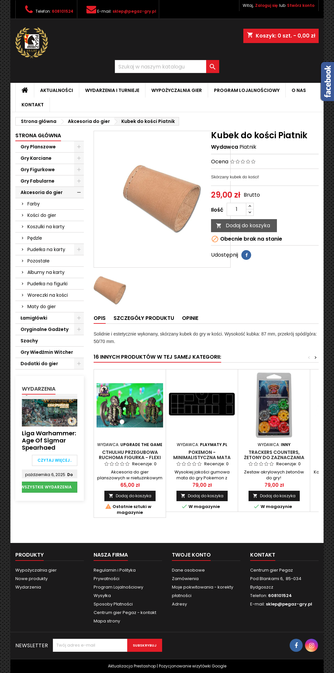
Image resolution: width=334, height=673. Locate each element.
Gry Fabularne (37, 181)
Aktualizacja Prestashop (132, 666)
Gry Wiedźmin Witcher (47, 352)
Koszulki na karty (46, 226)
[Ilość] (236, 209)
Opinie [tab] (190, 318)
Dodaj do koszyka (243, 225)
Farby (33, 204)
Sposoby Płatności (113, 604)
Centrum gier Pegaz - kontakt (125, 612)
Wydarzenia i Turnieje (112, 90)
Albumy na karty (46, 272)
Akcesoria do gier (42, 192)
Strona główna (38, 135)
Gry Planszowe (38, 146)
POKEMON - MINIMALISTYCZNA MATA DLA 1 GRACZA (202, 457)
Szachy (29, 340)
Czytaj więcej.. (55, 460)
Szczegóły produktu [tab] (144, 318)
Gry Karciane (36, 158)
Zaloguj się (266, 5)
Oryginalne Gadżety (44, 329)
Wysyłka (102, 595)
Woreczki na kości (47, 295)
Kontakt (33, 104)
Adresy (179, 604)
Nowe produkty (31, 579)
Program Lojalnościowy (247, 90)
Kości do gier (41, 215)
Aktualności (56, 90)
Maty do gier (41, 306)
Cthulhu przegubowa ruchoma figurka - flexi (130, 455)
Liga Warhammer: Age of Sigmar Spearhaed (49, 440)
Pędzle (34, 238)
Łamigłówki (34, 318)
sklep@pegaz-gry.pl (134, 11)
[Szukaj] (167, 66)
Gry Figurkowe (38, 169)
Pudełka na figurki (47, 283)
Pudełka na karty (46, 249)
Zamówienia (185, 579)
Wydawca (224, 147)
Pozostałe (38, 261)
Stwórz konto (300, 5)
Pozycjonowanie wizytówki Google (192, 666)
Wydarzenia (38, 389)
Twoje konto (191, 555)
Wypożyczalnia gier (176, 90)
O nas (299, 90)
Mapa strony (107, 621)
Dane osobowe (188, 570)
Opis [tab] (100, 318)
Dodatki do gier (39, 363)
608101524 (62, 11)
